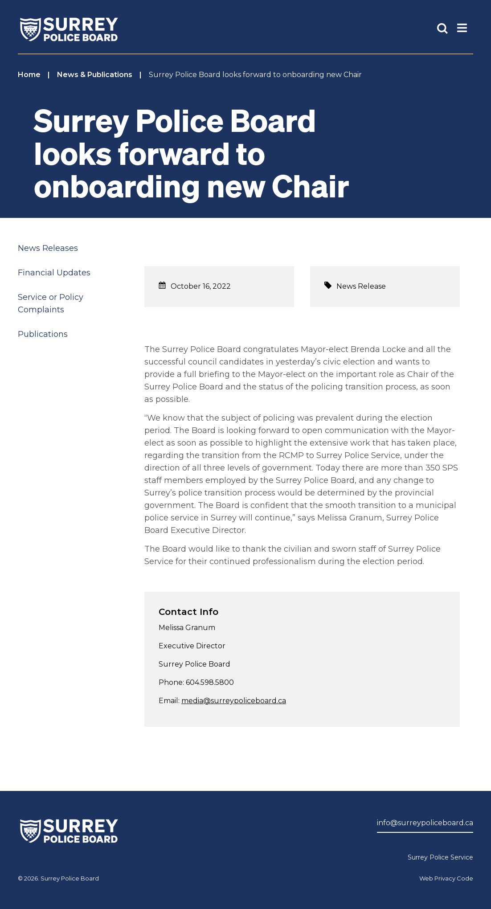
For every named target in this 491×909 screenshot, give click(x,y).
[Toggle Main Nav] (462, 27)
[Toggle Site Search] (442, 27)
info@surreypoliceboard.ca (425, 823)
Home (29, 74)
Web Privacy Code (446, 878)
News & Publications (94, 74)
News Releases (48, 248)
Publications (43, 334)
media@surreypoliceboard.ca (233, 700)
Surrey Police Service (440, 857)
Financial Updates (54, 273)
